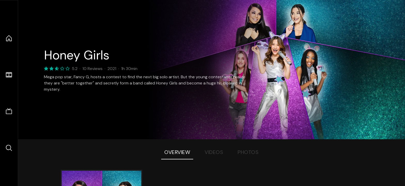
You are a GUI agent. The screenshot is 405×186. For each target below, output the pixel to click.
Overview (177, 152)
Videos (214, 152)
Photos (248, 152)
